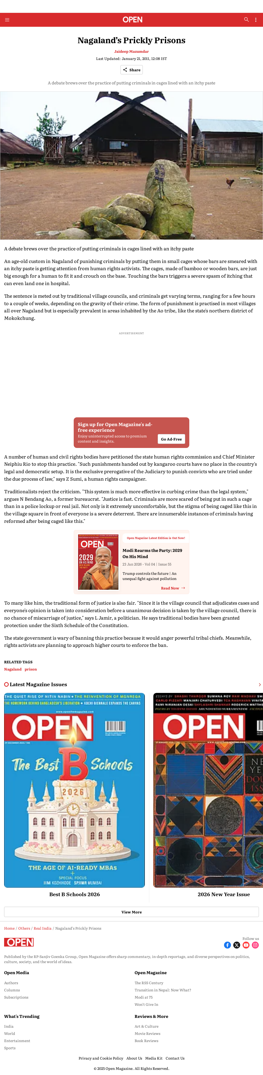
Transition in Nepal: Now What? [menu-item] (163, 989)
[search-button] (246, 19)
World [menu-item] (9, 1033)
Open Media (16, 972)
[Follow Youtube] (246, 944)
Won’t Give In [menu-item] (146, 1004)
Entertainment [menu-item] (17, 1040)
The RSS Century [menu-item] (149, 982)
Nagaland (13, 669)
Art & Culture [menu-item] (146, 1026)
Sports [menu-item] (9, 1047)
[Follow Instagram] (255, 944)
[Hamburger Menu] (7, 20)
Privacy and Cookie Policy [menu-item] (101, 1058)
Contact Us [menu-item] (175, 1058)
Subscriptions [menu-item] (16, 997)
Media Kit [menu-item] (154, 1058)
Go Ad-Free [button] (171, 439)
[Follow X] (236, 944)
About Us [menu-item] (134, 1058)
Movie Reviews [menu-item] (147, 1033)
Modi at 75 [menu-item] (144, 997)
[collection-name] (38, 684)
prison (31, 669)
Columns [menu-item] (12, 989)
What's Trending (22, 1016)
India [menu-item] (9, 1026)
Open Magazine (151, 972)
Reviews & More (151, 1016)
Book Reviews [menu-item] (146, 1040)
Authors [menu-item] (11, 982)
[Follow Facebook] (227, 944)
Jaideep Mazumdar (131, 51)
